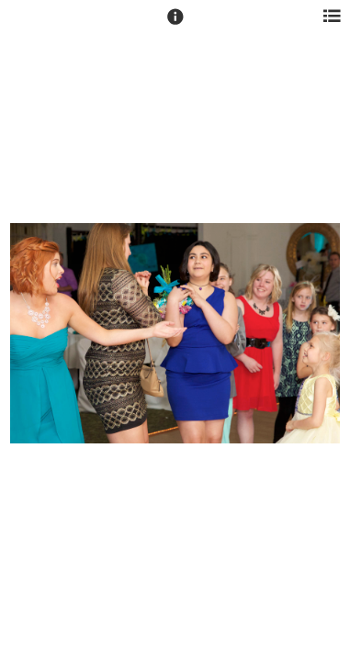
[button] (175, 24)
